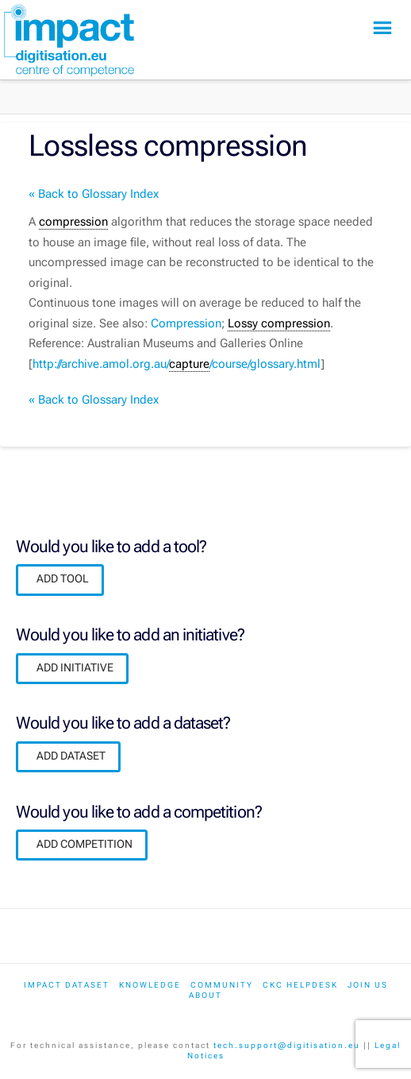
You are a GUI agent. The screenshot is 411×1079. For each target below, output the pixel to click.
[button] (382, 28)
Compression (186, 323)
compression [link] (73, 222)
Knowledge (150, 984)
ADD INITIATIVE (74, 667)
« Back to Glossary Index (94, 194)
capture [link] (189, 364)
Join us (368, 984)
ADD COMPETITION (84, 843)
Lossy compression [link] (279, 323)
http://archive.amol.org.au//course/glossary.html (177, 364)
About (205, 995)
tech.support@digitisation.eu (286, 1045)
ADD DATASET (71, 755)
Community (221, 984)
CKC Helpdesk (300, 984)
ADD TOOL (62, 578)
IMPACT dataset (66, 984)
